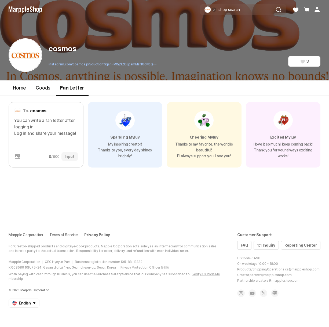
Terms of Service (63, 235)
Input (70, 156)
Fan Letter (72, 90)
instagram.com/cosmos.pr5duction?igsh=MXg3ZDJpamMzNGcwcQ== (103, 64)
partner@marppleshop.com (270, 275)
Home (19, 88)
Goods (43, 88)
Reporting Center (300, 245)
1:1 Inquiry (266, 245)
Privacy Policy (97, 235)
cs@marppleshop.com (302, 269)
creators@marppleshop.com (277, 281)
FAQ (244, 245)
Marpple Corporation (26, 235)
